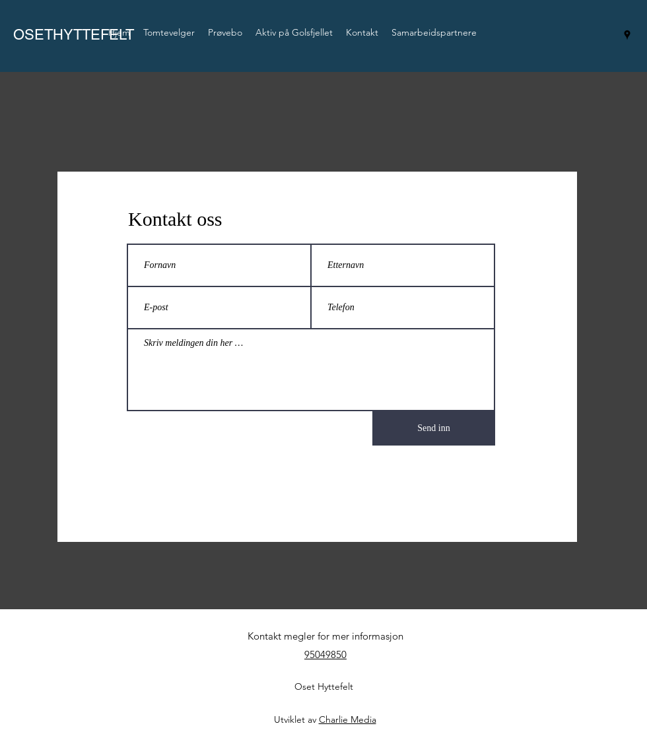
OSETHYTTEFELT (73, 34)
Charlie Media (347, 719)
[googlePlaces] (627, 35)
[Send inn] (433, 428)
